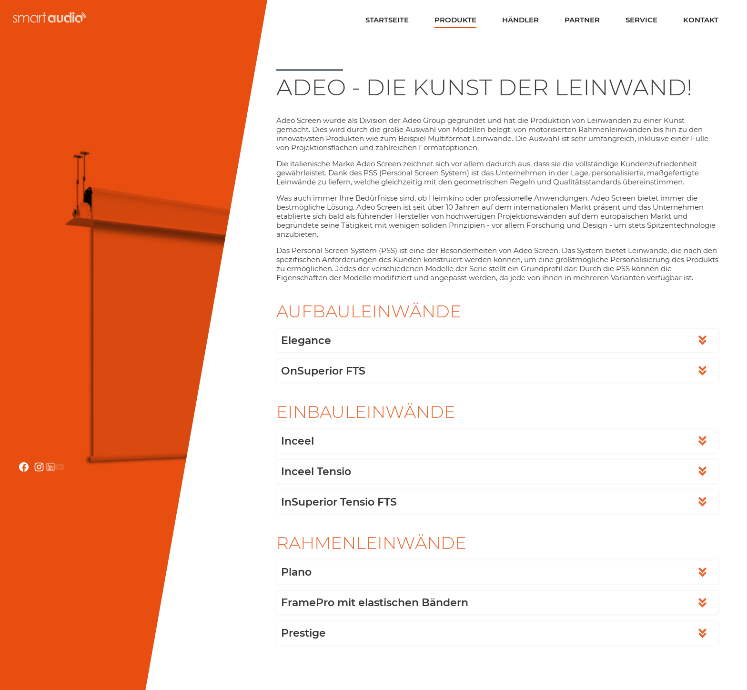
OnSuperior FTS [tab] (323, 371)
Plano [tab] (296, 572)
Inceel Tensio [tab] (316, 471)
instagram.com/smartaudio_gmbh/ (39, 467)
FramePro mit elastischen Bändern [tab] (374, 602)
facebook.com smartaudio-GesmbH (24, 467)
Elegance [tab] (306, 340)
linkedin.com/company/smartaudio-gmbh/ (50, 467)
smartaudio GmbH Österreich (48, 17)
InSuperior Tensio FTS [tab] (339, 502)
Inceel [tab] (297, 441)
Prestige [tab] (303, 633)
